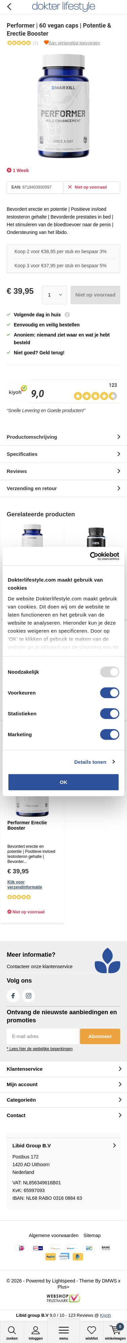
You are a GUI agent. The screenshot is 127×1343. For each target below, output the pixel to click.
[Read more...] (63, 6)
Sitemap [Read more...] (92, 1235)
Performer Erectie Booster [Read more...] (27, 825)
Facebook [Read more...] (13, 994)
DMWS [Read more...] (109, 1280)
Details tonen (90, 761)
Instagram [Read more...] (28, 994)
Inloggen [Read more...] (36, 1333)
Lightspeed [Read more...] (63, 1280)
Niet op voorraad (95, 295)
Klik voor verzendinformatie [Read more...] (24, 885)
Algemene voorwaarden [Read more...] (54, 1235)
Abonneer (100, 1036)
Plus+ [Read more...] (63, 1287)
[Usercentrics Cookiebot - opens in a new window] (90, 556)
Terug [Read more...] (9, 6)
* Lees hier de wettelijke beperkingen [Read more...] (40, 1048)
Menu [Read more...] (64, 1333)
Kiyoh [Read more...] (105, 1315)
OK (64, 782)
